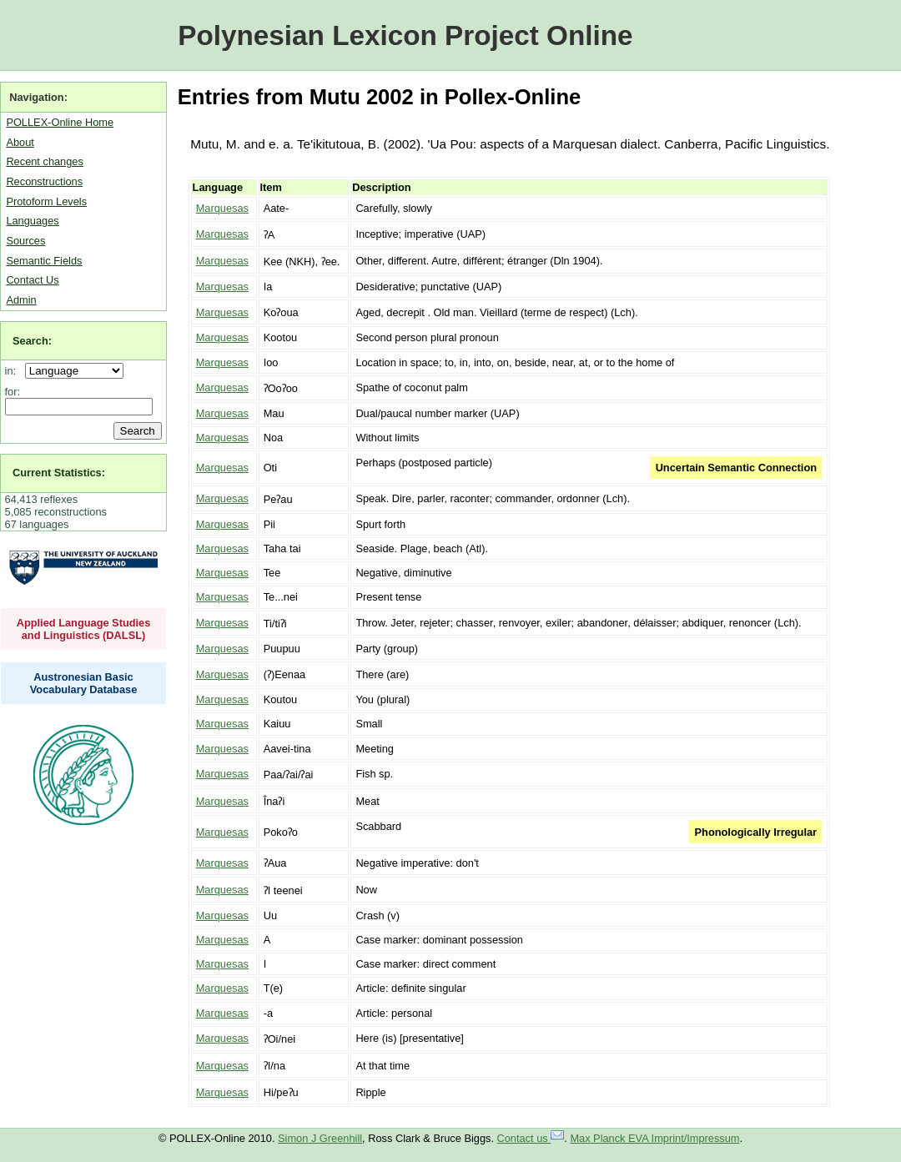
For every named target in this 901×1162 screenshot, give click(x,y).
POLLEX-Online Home (59, 122)
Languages (32, 220)
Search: (32, 341)
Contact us (531, 1138)
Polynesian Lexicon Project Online (405, 35)
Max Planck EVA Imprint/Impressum (654, 1138)
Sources (25, 240)
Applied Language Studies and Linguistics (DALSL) (84, 628)
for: (13, 391)
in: (14, 371)
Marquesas (222, 208)
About (19, 142)
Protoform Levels (46, 201)
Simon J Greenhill (320, 1138)
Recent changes (44, 161)
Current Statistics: (59, 472)
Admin (21, 300)
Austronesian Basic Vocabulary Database (84, 683)
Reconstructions (44, 181)
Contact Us (32, 280)
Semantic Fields (44, 260)
